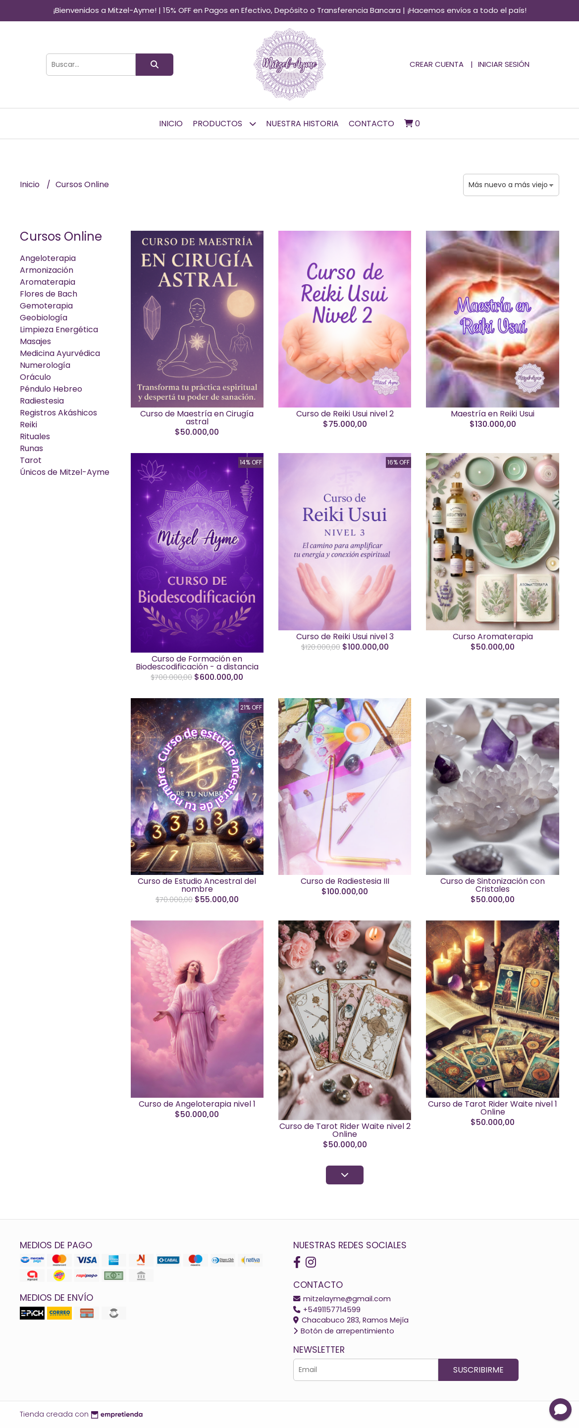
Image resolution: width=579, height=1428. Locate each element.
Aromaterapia (47, 282)
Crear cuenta (437, 64)
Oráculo (35, 377)
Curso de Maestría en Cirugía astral (197, 417)
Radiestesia (42, 401)
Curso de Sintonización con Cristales (492, 885)
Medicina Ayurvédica (60, 353)
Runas (31, 448)
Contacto (371, 123)
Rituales (35, 436)
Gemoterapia (46, 305)
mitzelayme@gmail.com (342, 1299)
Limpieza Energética (59, 329)
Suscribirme (478, 1370)
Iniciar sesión (503, 64)
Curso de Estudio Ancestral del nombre (197, 885)
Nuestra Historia (302, 123)
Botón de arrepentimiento (343, 1331)
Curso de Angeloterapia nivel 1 (197, 1104)
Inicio (171, 123)
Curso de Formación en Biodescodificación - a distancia (197, 662)
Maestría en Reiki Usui (492, 413)
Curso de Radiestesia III (345, 881)
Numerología (45, 365)
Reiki (28, 424)
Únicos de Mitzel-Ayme (64, 472)
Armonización (46, 270)
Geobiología (43, 317)
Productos (224, 123)
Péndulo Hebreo (51, 389)
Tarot (31, 460)
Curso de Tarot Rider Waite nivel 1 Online (492, 1108)
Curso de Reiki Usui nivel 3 (345, 636)
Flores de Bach (48, 294)
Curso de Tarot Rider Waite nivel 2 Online (345, 1130)
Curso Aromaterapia (493, 636)
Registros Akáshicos (58, 412)
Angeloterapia (48, 258)
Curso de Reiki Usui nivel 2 (345, 413)
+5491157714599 (327, 1310)
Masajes (35, 341)
